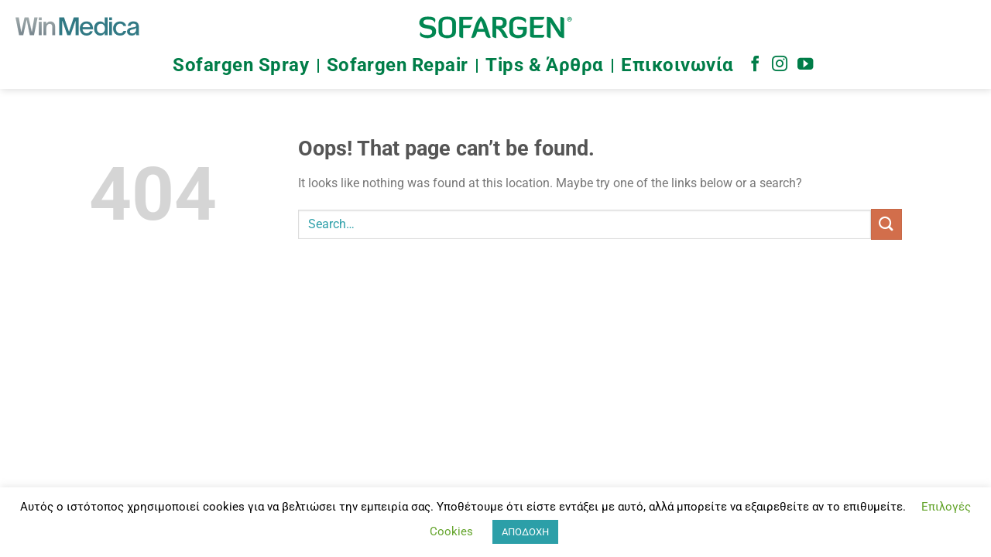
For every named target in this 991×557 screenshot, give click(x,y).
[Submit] (886, 224)
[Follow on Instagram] (779, 65)
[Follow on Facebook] (755, 65)
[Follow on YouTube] (805, 65)
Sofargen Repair (397, 65)
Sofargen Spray (241, 65)
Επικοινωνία (677, 65)
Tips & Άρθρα (544, 65)
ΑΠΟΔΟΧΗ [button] (525, 532)
